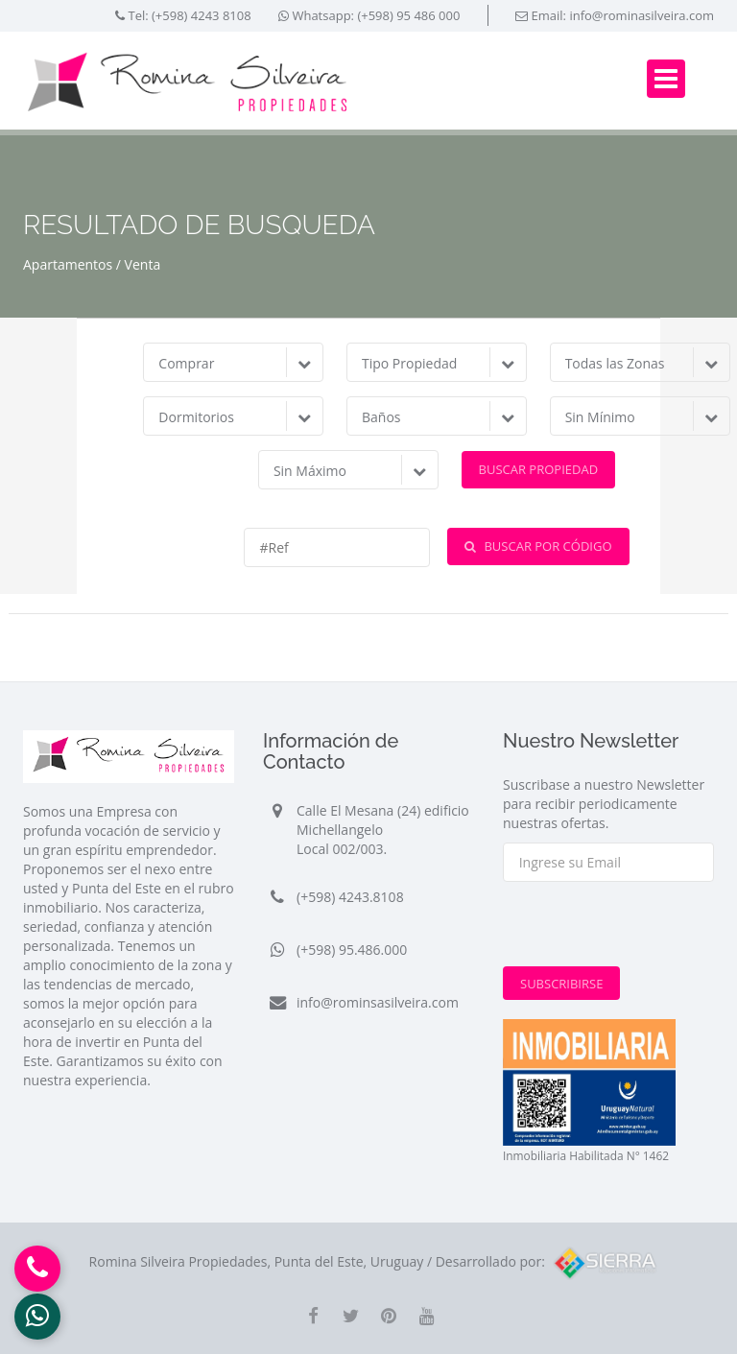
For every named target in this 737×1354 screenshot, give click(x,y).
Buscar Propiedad (539, 469)
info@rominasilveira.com (641, 15)
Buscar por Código (537, 546)
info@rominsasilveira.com (378, 1002)
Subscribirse (561, 983)
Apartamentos (67, 264)
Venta (143, 264)
